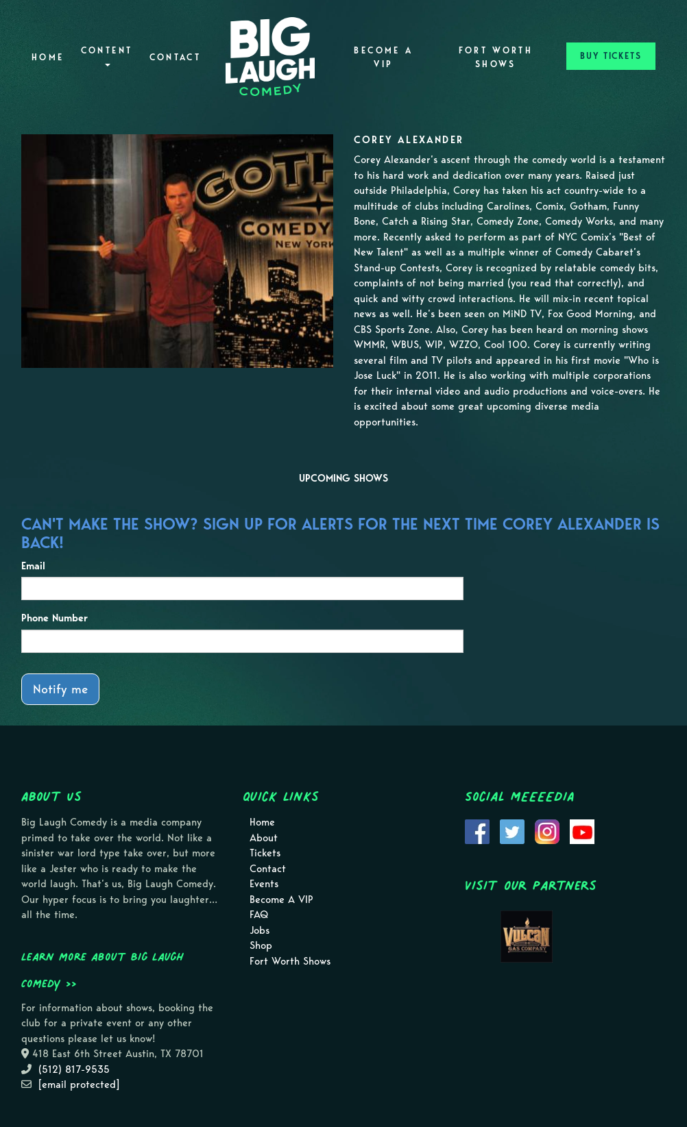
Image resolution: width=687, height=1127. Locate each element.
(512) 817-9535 (74, 1069)
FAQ (259, 914)
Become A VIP (383, 57)
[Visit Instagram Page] (547, 830)
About (264, 838)
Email (33, 566)
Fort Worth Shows (496, 57)
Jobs (259, 930)
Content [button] (107, 55)
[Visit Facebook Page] (477, 830)
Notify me (60, 689)
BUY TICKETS (611, 56)
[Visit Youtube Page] (582, 830)
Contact (175, 57)
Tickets (265, 853)
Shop (261, 945)
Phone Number (54, 618)
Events (264, 884)
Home (48, 57)
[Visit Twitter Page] (512, 830)
